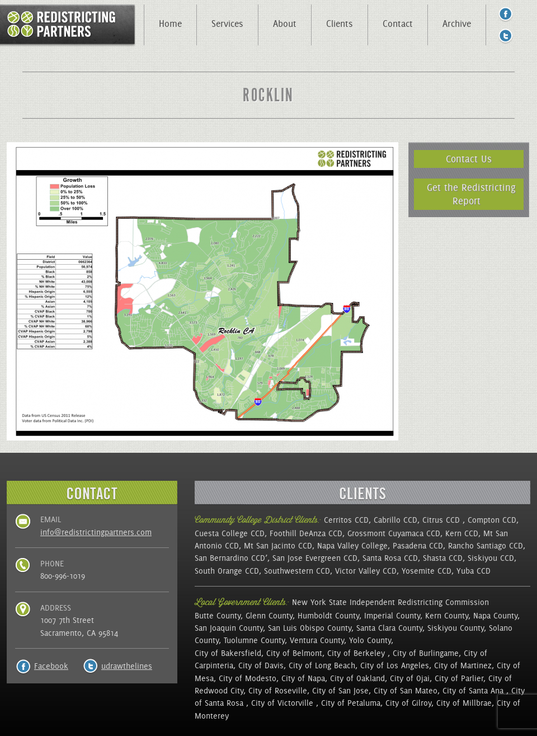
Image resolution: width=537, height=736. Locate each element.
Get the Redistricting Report (471, 194)
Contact (398, 23)
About (284, 23)
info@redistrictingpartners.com (96, 532)
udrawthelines (126, 666)
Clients (339, 23)
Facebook (51, 666)
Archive (456, 23)
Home (170, 23)
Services (227, 23)
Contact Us (469, 159)
